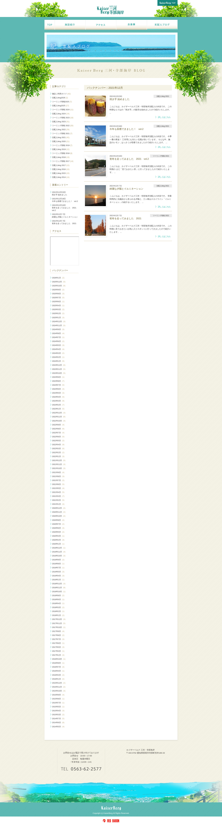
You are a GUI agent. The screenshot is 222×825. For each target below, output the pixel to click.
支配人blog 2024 (60, 114)
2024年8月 (59, 333)
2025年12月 (59, 282)
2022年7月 (59, 433)
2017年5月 (59, 647)
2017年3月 (59, 651)
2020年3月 (59, 536)
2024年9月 (59, 329)
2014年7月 (59, 718)
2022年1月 (59, 456)
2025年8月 (59, 294)
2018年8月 (59, 595)
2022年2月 (59, 452)
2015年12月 (59, 683)
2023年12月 (59, 365)
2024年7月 (59, 337)
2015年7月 (59, 703)
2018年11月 (59, 587)
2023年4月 (59, 397)
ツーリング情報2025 (62, 102)
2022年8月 (59, 429)
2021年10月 (59, 468)
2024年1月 (59, 361)
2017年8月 (59, 635)
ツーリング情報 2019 (62, 145)
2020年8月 (59, 520)
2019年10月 (59, 556)
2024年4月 (59, 349)
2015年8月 (59, 699)
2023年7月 (59, 385)
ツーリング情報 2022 (62, 125)
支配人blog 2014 (60, 177)
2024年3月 (59, 353)
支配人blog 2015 (60, 173)
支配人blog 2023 (60, 122)
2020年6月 (59, 528)
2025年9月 (59, 290)
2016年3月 (59, 675)
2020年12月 (59, 508)
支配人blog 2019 (60, 149)
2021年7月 (59, 480)
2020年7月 (59, 524)
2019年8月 (59, 564)
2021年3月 (59, 496)
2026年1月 (59, 278)
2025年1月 (59, 317)
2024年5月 (59, 345)
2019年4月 (59, 576)
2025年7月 (59, 298)
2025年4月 (59, 305)
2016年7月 (59, 667)
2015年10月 (59, 691)
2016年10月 (59, 659)
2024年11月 (59, 325)
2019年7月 (59, 568)
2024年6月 (59, 341)
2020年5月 (59, 532)
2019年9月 (59, 560)
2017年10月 (59, 627)
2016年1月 (59, 679)
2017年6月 (59, 643)
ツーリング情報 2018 (62, 153)
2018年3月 (59, 607)
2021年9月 (59, 472)
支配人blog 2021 (60, 137)
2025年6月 (59, 301)
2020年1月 (59, 544)
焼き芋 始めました (59, 193)
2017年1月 (59, 655)
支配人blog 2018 (60, 157)
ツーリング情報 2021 (62, 133)
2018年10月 (59, 591)
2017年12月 (59, 619)
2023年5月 (59, 393)
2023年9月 (59, 377)
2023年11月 (59, 369)
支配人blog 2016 (60, 169)
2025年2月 (59, 313)
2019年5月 (59, 572)
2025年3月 (59, 309)
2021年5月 (59, 488)
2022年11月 (59, 417)
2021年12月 (59, 460)
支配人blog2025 (60, 106)
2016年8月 (59, 663)
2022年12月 (59, 413)
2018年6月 (59, 599)
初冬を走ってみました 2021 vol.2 (65, 207)
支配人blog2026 (60, 98)
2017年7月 (59, 639)
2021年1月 (59, 504)
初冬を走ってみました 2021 (64, 222)
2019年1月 (59, 580)
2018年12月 (59, 584)
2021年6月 (59, 484)
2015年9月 (59, 695)
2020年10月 (59, 516)
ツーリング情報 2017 (62, 161)
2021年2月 (59, 500)
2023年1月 (59, 409)
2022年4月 (59, 444)
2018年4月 (59, 603)
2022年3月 (59, 448)
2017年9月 (59, 631)
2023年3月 (59, 401)
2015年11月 (59, 687)
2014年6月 (59, 722)
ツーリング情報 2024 (62, 110)
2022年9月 (59, 425)
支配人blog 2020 (60, 141)
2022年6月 (59, 437)
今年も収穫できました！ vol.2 (65, 200)
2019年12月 (59, 548)
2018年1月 (59, 615)
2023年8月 (59, 381)
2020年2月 (59, 540)
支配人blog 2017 (60, 165)
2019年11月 (59, 552)
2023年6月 (59, 389)
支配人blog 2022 (60, 129)
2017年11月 (59, 623)
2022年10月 (59, 421)
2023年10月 (59, 373)
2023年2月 (59, 405)
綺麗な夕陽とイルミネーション (65, 215)
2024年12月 (59, 321)
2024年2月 (59, 357)
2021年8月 (59, 476)
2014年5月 (59, 727)
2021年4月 (59, 492)
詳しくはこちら (164, 117)
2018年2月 (59, 611)
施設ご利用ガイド (61, 94)
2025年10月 (59, 286)
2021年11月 (59, 464)
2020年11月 (59, 512)
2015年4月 (59, 711)
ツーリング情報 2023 (62, 118)
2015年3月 (59, 715)
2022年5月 (59, 441)
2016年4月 (59, 671)
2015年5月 (59, 707)
